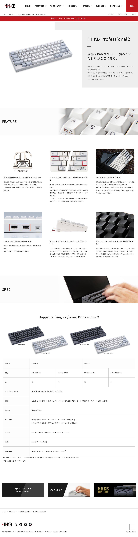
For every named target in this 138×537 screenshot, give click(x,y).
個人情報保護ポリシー (9, 531)
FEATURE (110, 14)
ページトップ (132, 527)
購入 (132, 6)
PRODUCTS (12, 14)
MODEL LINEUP (123, 14)
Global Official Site (60, 531)
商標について (39, 531)
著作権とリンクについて (25, 531)
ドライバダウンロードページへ (15, 461)
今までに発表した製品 (24, 14)
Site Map (48, 531)
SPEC (134, 14)
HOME (27, 6)
